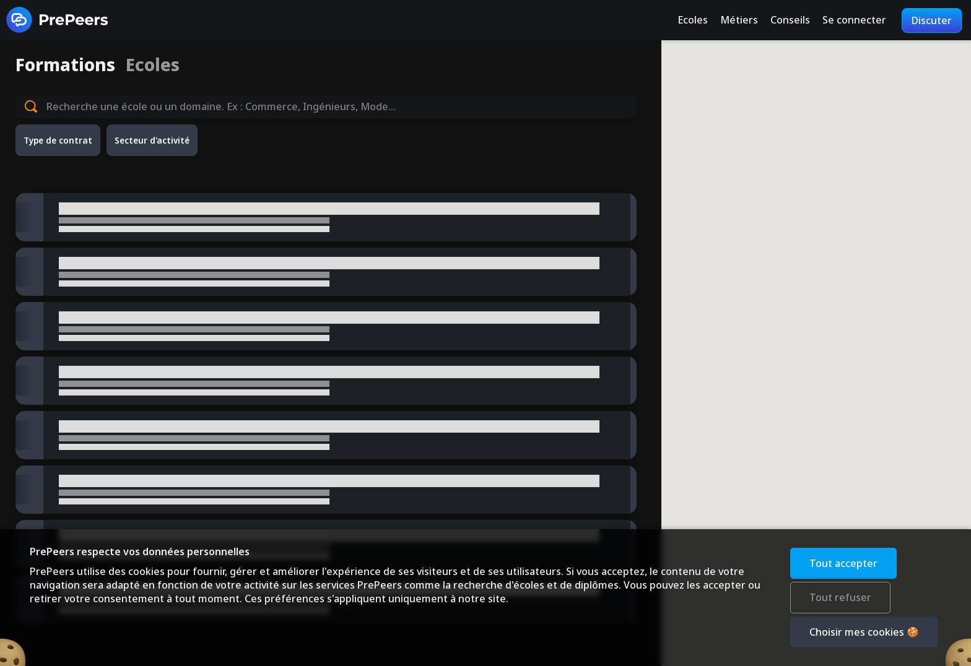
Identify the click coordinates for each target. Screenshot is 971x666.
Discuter (932, 20)
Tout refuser (840, 597)
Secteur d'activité (152, 140)
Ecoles (153, 64)
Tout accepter (843, 563)
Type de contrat (58, 140)
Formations (65, 64)
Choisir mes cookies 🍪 (864, 632)
